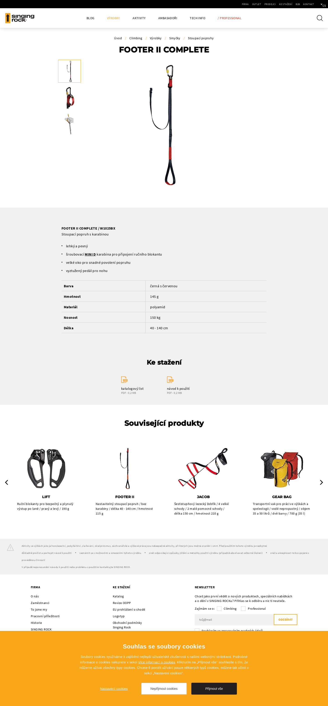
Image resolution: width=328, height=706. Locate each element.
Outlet (241, 4)
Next (321, 482)
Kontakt (293, 4)
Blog (91, 18)
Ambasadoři (167, 18)
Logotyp (119, 616)
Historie (36, 623)
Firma (229, 4)
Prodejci (254, 4)
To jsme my (39, 610)
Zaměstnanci (40, 603)
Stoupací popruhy (201, 38)
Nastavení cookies (114, 688)
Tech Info (197, 18)
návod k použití (178, 388)
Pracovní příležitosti (45, 616)
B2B (282, 4)
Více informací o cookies (156, 662)
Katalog (118, 596)
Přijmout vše (214, 688)
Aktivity (139, 18)
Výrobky (113, 18)
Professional (257, 609)
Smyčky (174, 38)
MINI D (90, 254)
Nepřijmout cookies (163, 688)
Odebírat (284, 620)
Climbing (135, 38)
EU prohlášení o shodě (129, 610)
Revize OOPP (122, 603)
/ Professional (229, 18)
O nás (35, 596)
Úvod (118, 38)
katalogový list (132, 388)
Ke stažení (270, 4)
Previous (6, 482)
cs (316, 4)
